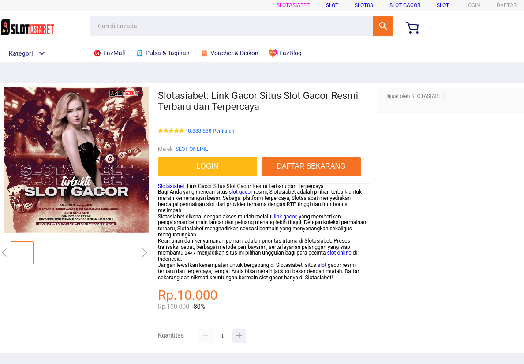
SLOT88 (364, 5)
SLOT (332, 5)
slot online (339, 253)
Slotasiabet (171, 186)
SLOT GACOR (404, 5)
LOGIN (472, 5)
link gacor (285, 217)
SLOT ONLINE (192, 149)
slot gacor (240, 192)
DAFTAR (507, 5)
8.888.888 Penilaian (211, 131)
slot (322, 265)
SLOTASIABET (293, 5)
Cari (383, 26)
